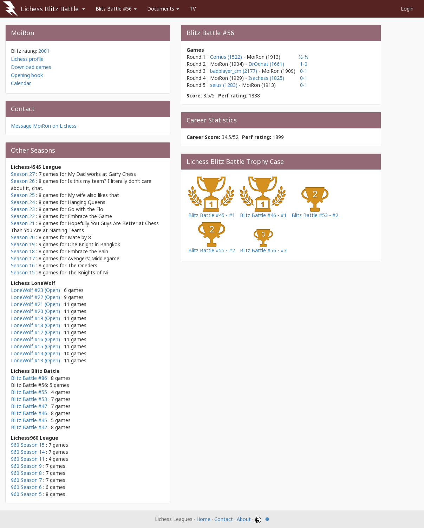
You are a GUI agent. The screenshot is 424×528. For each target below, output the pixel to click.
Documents (163, 8)
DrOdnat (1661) (266, 64)
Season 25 (23, 195)
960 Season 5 (26, 494)
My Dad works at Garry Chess (102, 174)
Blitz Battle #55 (29, 392)
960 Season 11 (28, 459)
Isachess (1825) (266, 78)
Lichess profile (27, 59)
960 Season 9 (26, 466)
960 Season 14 (28, 452)
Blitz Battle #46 (29, 413)
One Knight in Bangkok (94, 244)
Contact (223, 519)
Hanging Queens (86, 202)
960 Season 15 (28, 444)
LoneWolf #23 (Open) (35, 290)
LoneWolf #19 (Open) (35, 318)
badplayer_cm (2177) (234, 71)
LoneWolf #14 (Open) (35, 353)
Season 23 (23, 209)
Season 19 (23, 244)
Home (203, 519)
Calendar (21, 83)
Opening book (27, 75)
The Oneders (82, 265)
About (244, 519)
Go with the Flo (85, 209)
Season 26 (23, 181)
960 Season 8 (26, 473)
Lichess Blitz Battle (50, 9)
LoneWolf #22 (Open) (35, 297)
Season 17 (23, 258)
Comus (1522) (226, 56)
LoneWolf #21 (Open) (35, 304)
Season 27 (23, 174)
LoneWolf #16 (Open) (35, 339)
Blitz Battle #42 (29, 427)
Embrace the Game (90, 216)
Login (407, 8)
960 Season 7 (26, 480)
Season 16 (23, 265)
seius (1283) (224, 85)
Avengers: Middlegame (93, 258)
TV (193, 8)
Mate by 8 (79, 237)
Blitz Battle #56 (116, 8)
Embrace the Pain (88, 251)
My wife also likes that (93, 195)
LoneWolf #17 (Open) (35, 332)
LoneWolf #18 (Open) (35, 325)
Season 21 (23, 223)
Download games (31, 67)
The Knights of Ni (88, 272)
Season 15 (23, 272)
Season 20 (23, 237)
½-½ (303, 56)
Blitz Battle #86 (29, 378)
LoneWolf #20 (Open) (35, 311)
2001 (44, 50)
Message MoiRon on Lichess (44, 125)
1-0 (303, 64)
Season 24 (23, 202)
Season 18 (23, 251)
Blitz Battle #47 (29, 406)
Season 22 (23, 216)
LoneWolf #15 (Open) (35, 346)
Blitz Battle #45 (29, 420)
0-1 (303, 71)
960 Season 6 (26, 487)
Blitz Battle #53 (29, 399)
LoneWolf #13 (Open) (35, 360)
